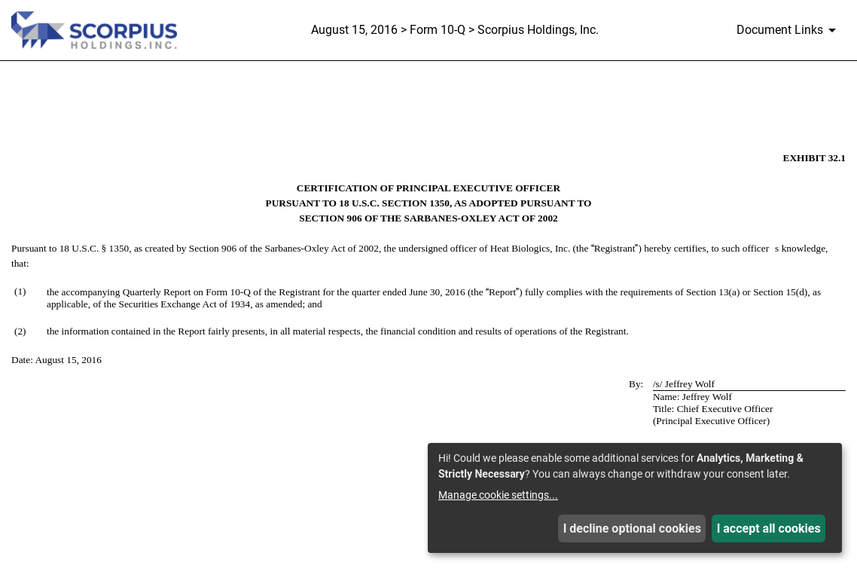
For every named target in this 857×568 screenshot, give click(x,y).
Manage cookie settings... (498, 495)
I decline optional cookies (632, 528)
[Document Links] (789, 30)
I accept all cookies (769, 528)
